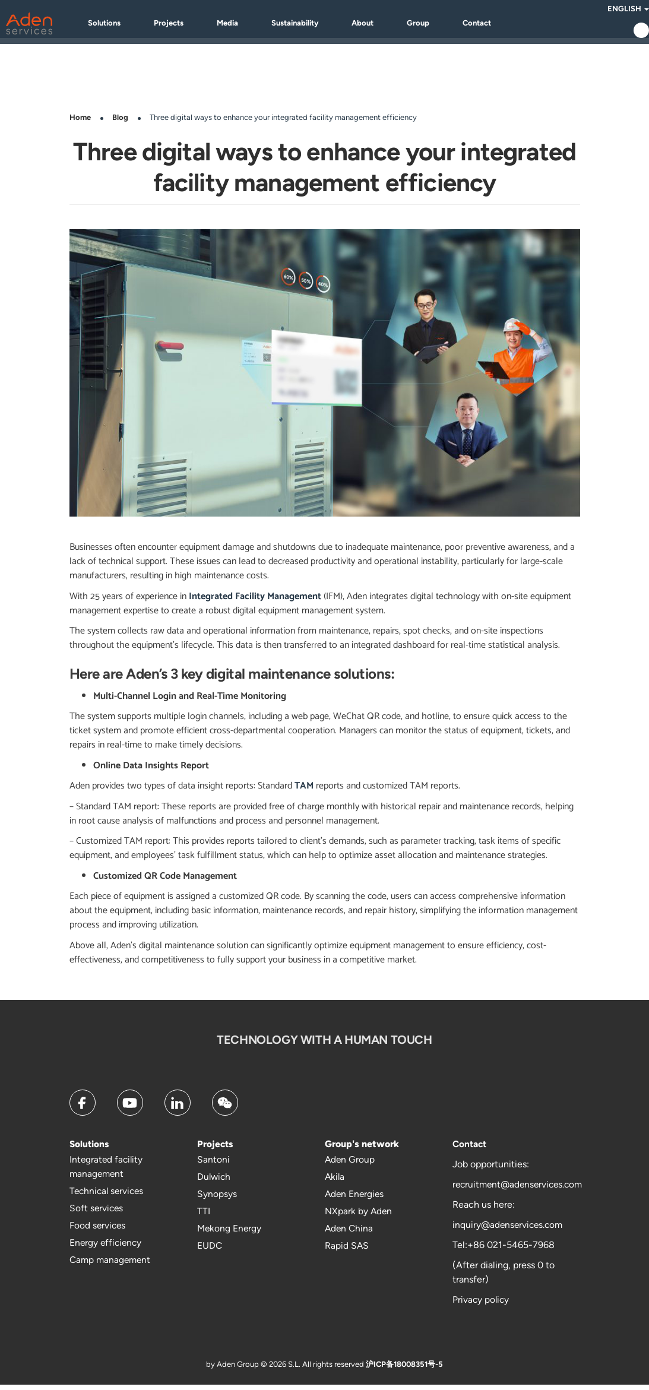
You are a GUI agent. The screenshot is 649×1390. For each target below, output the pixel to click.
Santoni (213, 1164)
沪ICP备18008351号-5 (404, 1369)
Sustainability (312, 25)
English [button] (607, 11)
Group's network (362, 1149)
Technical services (108, 1196)
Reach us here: (483, 1209)
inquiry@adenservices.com (509, 1230)
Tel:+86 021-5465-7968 (503, 1250)
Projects (186, 25)
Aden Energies (355, 1199)
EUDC (210, 1250)
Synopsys (217, 1199)
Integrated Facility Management (255, 602)
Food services (98, 1230)
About (380, 25)
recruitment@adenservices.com (520, 1189)
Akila (335, 1182)
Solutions (122, 25)
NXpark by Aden (359, 1216)
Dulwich (214, 1182)
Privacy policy (481, 1304)
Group (436, 25)
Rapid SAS (347, 1250)
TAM (303, 791)
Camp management (111, 1265)
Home (80, 122)
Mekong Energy (230, 1233)
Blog (120, 122)
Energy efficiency (106, 1247)
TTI (203, 1216)
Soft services (97, 1213)
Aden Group (350, 1164)
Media (245, 25)
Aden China (350, 1233)
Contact (494, 25)
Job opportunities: (490, 1169)
